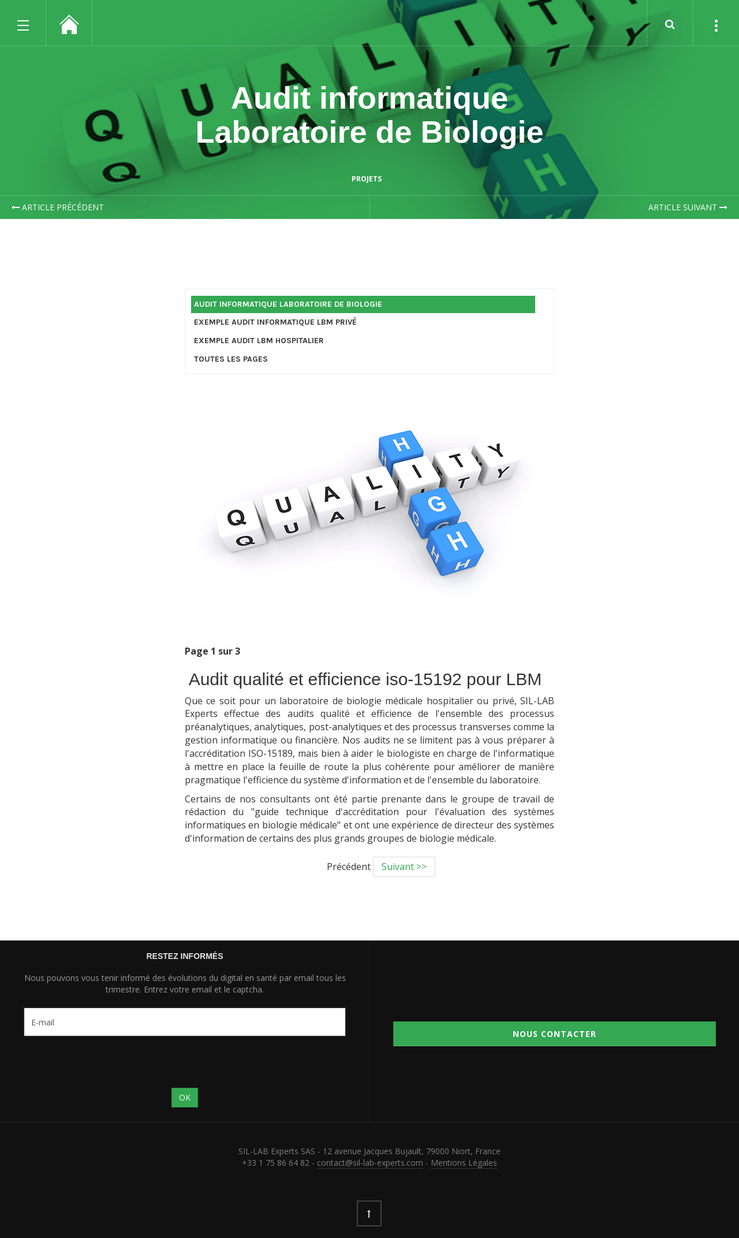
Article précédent (58, 207)
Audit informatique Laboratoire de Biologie (369, 114)
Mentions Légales (464, 1162)
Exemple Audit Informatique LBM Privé (275, 322)
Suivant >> (404, 866)
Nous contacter (554, 1033)
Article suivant (687, 207)
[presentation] (111, 1062)
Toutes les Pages (231, 359)
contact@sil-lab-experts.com (370, 1162)
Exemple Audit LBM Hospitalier (259, 340)
